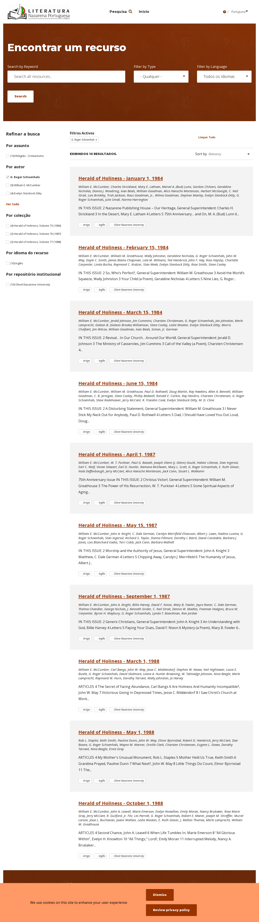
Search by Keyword (22, 66)
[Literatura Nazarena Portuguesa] (39, 12)
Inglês (16, 263)
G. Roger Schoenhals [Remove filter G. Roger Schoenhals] (82, 139)
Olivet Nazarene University (30, 284)
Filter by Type (145, 66)
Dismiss (160, 895)
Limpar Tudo (206, 137)
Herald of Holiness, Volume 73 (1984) (35, 226)
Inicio (144, 12)
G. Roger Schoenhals (25, 177)
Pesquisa (118, 12)
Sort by (201, 154)
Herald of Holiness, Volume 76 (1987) (35, 234)
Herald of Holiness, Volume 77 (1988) (35, 242)
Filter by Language (212, 66)
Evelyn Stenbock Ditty (26, 193)
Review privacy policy (171, 910)
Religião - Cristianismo (27, 156)
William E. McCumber (25, 185)
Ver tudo (12, 204)
